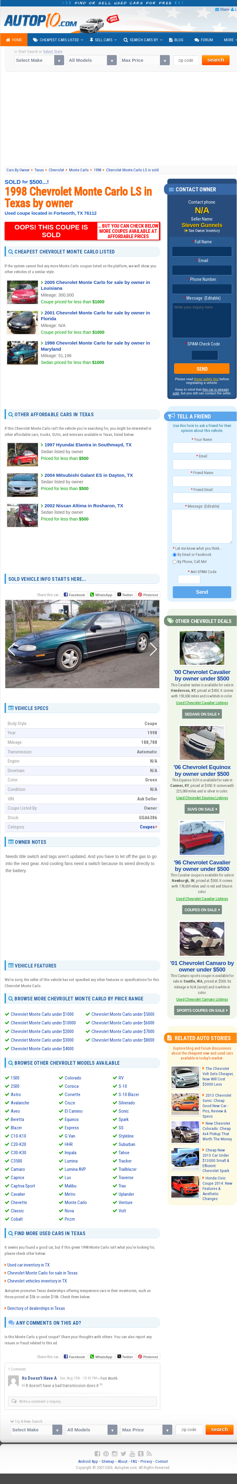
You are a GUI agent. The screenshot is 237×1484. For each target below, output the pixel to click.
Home (14, 40)
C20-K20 (18, 1144)
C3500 (16, 1161)
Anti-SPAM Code (202, 571)
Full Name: (202, 242)
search (215, 60)
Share (224, 9)
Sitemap (107, 1461)
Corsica (72, 1086)
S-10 (123, 1086)
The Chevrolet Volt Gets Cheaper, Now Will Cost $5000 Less (217, 1072)
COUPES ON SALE (200, 906)
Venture (126, 1202)
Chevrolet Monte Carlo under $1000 (42, 1014)
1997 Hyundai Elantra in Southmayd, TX (88, 444)
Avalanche (20, 1103)
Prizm (70, 1219)
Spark (124, 1119)
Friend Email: (202, 489)
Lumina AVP (75, 1169)
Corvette (72, 1094)
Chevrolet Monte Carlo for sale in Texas (42, 1273)
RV (121, 1078)
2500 (15, 1086)
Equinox (72, 1119)
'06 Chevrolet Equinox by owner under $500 (202, 769)
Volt (122, 1211)
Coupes (147, 827)
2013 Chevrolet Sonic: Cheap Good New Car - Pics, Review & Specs (217, 1098)
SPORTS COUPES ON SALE (201, 1006)
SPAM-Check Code (202, 344)
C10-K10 (18, 1136)
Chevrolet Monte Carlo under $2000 (42, 1031)
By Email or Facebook (192, 555)
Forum (203, 40)
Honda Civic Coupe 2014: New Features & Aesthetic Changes (217, 1179)
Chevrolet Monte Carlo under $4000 (42, 1048)
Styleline (126, 1136)
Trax (122, 1186)
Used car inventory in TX (28, 1265)
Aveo (15, 1111)
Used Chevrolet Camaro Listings (202, 994)
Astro (16, 1094)
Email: (202, 260)
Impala (70, 1152)
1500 (15, 1078)
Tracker (125, 1161)
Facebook (77, 594)
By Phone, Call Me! (190, 561)
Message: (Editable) (202, 298)
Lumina (71, 1161)
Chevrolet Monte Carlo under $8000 (123, 1040)
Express (72, 1128)
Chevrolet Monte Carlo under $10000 (43, 1023)
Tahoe (124, 1152)
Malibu (70, 1186)
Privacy (146, 1461)
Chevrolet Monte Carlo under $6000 (123, 1023)
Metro (70, 1194)
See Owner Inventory (204, 231)
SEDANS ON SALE (200, 713)
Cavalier (18, 1194)
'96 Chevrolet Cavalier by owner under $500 (202, 863)
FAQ (134, 1461)
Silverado (127, 1103)
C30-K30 (18, 1152)
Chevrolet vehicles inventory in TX (37, 1281)
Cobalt (17, 1219)
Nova (69, 1211)
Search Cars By (141, 40)
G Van (70, 1136)
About (123, 1461)
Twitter (125, 594)
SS (121, 1128)
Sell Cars (101, 40)
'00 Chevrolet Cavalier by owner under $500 (202, 675)
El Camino (74, 1111)
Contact (161, 1461)
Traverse (126, 1177)
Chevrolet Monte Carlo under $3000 (42, 1040)
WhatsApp (103, 594)
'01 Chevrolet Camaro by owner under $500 (202, 962)
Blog (176, 40)
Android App (88, 1461)
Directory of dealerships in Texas (36, 1308)
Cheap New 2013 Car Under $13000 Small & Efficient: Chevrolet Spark (217, 1152)
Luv (68, 1177)
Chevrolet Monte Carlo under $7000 (123, 1031)
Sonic (124, 1111)
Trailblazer (128, 1169)
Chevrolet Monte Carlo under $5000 (123, 1014)
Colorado (73, 1078)
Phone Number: (202, 279)
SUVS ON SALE (201, 807)
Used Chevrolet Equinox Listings (202, 795)
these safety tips (206, 379)
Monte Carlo (76, 1202)
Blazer (16, 1128)
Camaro (18, 1169)
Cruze (70, 1103)
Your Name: (202, 439)
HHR (69, 1144)
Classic (17, 1211)
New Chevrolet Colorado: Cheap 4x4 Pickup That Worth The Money (216, 1125)
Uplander (126, 1194)
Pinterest (150, 594)
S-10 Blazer (129, 1094)
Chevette (19, 1202)
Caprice (17, 1177)
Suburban (127, 1144)
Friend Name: (202, 473)
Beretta (17, 1119)
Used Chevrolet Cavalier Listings (202, 701)
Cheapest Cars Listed (56, 40)
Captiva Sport (23, 1186)
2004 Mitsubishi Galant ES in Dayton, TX (88, 475)
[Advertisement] (82, 387)
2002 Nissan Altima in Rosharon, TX (83, 505)
